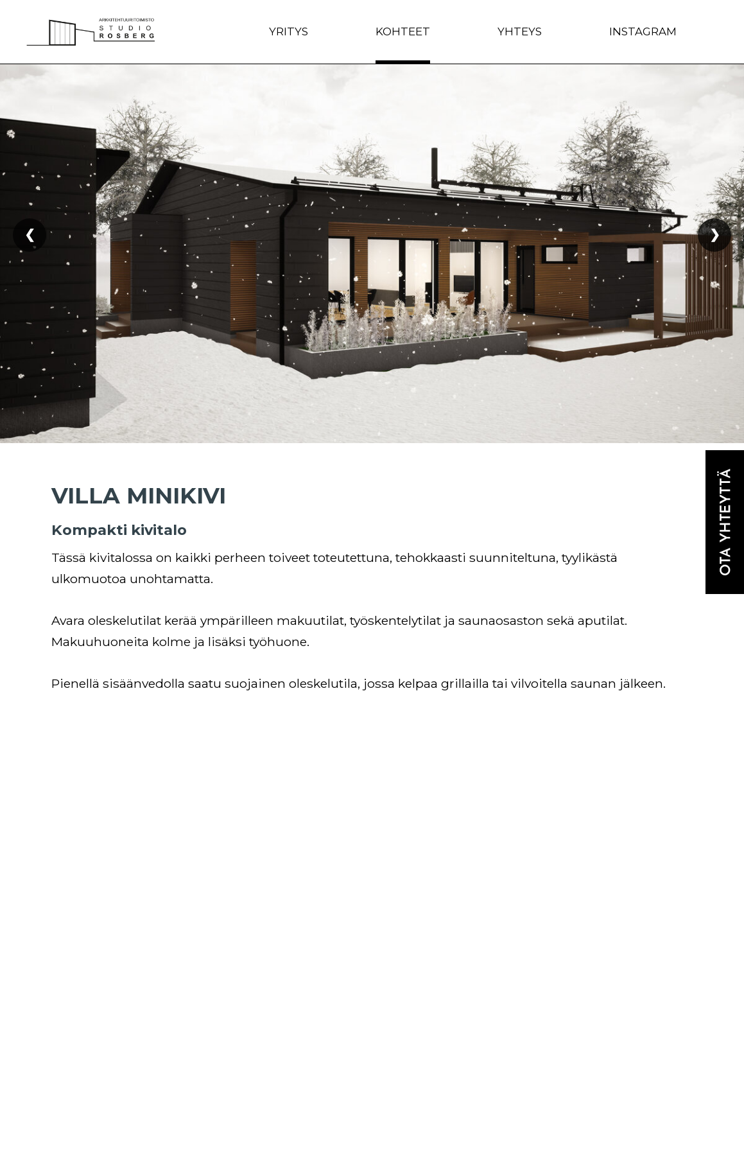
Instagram (643, 31)
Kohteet (403, 31)
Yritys (288, 31)
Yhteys (519, 31)
